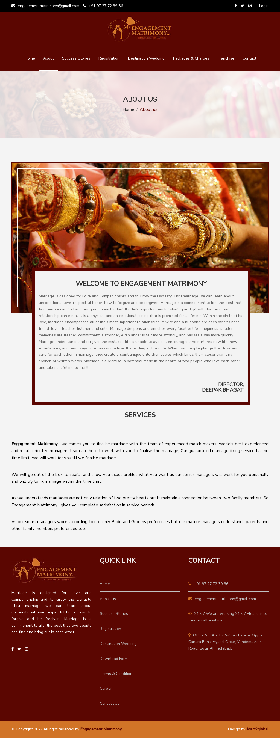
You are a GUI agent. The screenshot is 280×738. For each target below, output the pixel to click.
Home (30, 58)
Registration (109, 58)
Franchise (226, 58)
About (48, 58)
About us (108, 598)
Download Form (114, 658)
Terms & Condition (116, 673)
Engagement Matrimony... (102, 729)
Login (264, 5)
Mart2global (258, 729)
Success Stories (76, 58)
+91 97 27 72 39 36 (103, 5)
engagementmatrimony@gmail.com (45, 5)
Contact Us (109, 703)
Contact (249, 58)
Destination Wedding (146, 58)
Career (106, 688)
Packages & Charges (191, 58)
